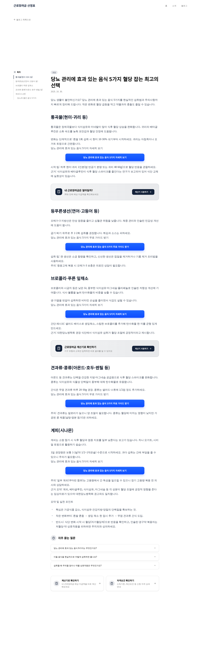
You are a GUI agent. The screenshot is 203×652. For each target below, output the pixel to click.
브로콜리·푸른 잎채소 (24, 85)
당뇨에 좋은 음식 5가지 (26, 98)
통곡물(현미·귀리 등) (24, 77)
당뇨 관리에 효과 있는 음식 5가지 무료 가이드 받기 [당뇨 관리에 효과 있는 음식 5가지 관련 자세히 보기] (104, 247)
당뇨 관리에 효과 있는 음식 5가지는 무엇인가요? (105, 548)
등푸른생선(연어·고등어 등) (27, 81)
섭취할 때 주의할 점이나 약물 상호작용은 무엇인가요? (105, 565)
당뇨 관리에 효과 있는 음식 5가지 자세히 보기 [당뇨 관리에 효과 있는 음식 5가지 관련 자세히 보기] (105, 157)
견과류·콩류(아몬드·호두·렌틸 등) (29, 89)
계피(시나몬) (21, 93)
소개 (174, 5)
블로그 (184, 5)
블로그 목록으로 (22, 19)
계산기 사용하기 (143, 192)
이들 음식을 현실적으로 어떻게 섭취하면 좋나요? (105, 556)
